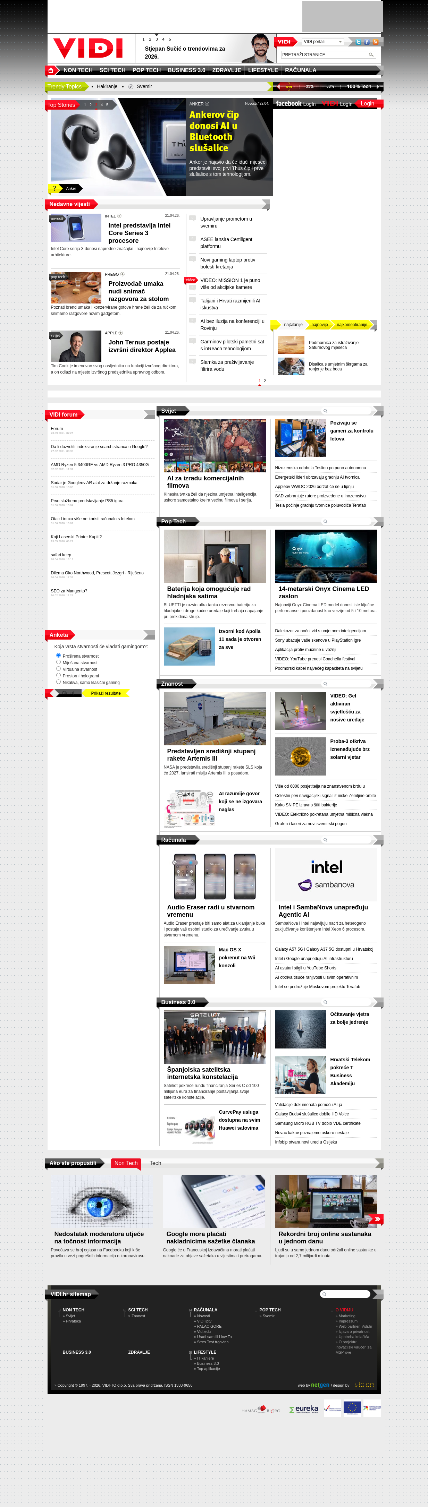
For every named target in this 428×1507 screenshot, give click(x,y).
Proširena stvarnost (77, 656)
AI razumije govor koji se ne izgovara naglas (240, 801)
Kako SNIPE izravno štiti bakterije (306, 805)
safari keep (61, 555)
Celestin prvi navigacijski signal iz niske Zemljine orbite (325, 795)
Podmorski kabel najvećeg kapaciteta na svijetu (319, 668)
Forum (57, 428)
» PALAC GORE (208, 1326)
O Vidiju (344, 1310)
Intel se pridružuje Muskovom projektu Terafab (317, 986)
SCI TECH (138, 1310)
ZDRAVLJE (139, 1352)
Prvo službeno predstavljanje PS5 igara (87, 500)
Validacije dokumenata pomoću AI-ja (308, 1104)
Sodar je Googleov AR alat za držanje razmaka (94, 482)
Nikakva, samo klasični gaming (88, 682)
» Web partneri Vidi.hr (354, 1326)
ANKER (197, 104)
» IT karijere (204, 1358)
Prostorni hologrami (77, 675)
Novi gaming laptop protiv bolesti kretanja (228, 263)
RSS (375, 42)
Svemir (144, 86)
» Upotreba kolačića (352, 1337)
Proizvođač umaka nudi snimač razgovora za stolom (139, 291)
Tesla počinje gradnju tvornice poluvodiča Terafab (320, 505)
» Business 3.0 (206, 1363)
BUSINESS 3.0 (77, 1352)
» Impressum (347, 1321)
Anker (71, 188)
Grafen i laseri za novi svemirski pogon (311, 823)
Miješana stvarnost (77, 662)
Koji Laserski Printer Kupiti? (76, 536)
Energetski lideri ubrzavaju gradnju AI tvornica (317, 477)
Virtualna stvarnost (77, 669)
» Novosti (202, 1316)
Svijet (168, 411)
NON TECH (74, 1310)
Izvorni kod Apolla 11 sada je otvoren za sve (240, 639)
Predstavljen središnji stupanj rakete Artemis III (211, 755)
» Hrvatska (72, 1321)
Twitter (358, 42)
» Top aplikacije (207, 1369)
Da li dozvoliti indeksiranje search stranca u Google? (99, 446)
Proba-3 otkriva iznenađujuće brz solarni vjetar (350, 749)
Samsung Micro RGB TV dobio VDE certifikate (318, 1123)
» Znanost (136, 1316)
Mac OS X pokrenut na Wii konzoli (237, 957)
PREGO (112, 274)
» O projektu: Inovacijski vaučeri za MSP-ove (354, 1347)
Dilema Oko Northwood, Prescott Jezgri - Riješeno (97, 573)
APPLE (111, 333)
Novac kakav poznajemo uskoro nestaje (312, 1132)
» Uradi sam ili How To (213, 1337)
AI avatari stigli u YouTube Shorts (305, 968)
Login (367, 103)
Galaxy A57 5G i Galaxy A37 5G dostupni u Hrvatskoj (324, 949)
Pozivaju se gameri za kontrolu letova (352, 431)
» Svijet (69, 1316)
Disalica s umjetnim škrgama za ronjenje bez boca (338, 366)
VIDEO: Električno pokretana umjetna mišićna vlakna (324, 814)
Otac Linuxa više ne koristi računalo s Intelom (93, 518)
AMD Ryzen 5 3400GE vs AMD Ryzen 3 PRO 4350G (100, 464)
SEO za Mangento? (69, 591)
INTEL (110, 216)
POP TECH (270, 1310)
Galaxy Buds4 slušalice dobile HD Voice (312, 1114)
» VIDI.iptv (203, 1321)
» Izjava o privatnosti (353, 1331)
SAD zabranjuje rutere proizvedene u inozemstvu (320, 496)
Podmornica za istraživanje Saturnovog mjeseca (334, 345)
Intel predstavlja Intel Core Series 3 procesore (140, 233)
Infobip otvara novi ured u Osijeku (306, 1142)
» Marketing (345, 1316)
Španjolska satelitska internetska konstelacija (202, 1073)
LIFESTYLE (205, 1352)
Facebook (367, 42)
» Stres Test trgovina (211, 1342)
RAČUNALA (206, 1310)
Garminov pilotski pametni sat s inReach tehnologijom (233, 345)
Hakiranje (107, 86)
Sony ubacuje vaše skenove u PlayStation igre (318, 640)
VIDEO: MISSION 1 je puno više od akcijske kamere (230, 283)
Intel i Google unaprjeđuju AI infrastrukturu (314, 958)
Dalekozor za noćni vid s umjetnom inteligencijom (320, 630)
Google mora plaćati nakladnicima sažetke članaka (211, 1238)
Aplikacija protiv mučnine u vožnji (305, 649)
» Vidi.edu (202, 1331)
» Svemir (267, 1316)
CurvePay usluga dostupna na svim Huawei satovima (239, 1120)
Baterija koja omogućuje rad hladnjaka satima (209, 592)
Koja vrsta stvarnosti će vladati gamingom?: (101, 646)
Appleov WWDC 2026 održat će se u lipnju (314, 486)
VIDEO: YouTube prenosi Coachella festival (315, 659)
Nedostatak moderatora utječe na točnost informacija (99, 1238)
